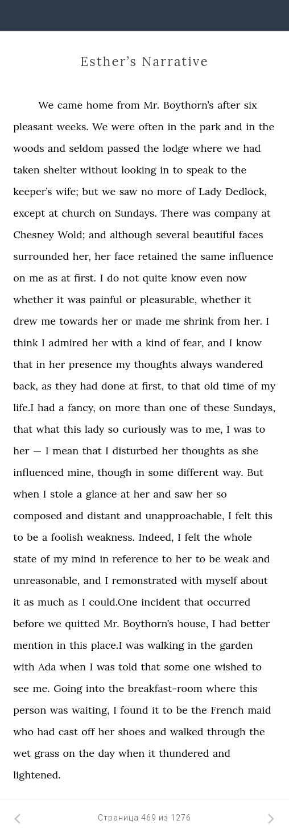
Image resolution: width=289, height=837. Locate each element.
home (99, 104)
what (48, 429)
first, (153, 385)
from (128, 104)
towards (79, 321)
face (124, 256)
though (114, 472)
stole (61, 493)
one (178, 407)
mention (33, 645)
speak (200, 169)
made (148, 321)
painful (105, 299)
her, (82, 256)
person (29, 709)
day (106, 753)
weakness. (110, 537)
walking (165, 645)
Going (67, 688)
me (36, 277)
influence (251, 256)
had (252, 148)
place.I (106, 645)
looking (138, 169)
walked (186, 731)
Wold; (71, 234)
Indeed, (156, 537)
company (236, 212)
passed (123, 148)
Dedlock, (246, 191)
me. (40, 688)
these (217, 407)
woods (28, 148)
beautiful (214, 234)
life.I (23, 407)
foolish (67, 537)
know (183, 277)
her (102, 256)
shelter (59, 169)
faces (251, 234)
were (123, 126)
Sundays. (136, 212)
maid (259, 709)
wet (22, 753)
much (51, 601)
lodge (176, 148)
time (233, 385)
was (201, 212)
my (123, 364)
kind (156, 342)
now (236, 277)
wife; (67, 191)
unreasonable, (46, 580)
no (147, 191)
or (131, 299)
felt (243, 515)
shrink (199, 321)
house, (193, 623)
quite (155, 277)
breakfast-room (165, 688)
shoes (131, 731)
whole (238, 537)
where (207, 148)
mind (84, 558)
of (190, 191)
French (226, 709)
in (171, 126)
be (32, 537)
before (28, 623)
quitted (82, 623)
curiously (144, 429)
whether (33, 299)
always (196, 364)
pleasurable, (168, 299)
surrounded (41, 256)
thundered (184, 753)
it (60, 299)
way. (232, 472)
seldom (86, 148)
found (134, 709)
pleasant (33, 126)
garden (236, 645)
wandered (239, 364)
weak (236, 558)
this (72, 429)
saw (128, 191)
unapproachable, (184, 515)
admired (68, 342)
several (172, 234)
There (174, 212)
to (178, 169)
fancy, (82, 407)
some (161, 472)
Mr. (151, 104)
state (24, 558)
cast (68, 731)
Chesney (33, 234)
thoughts (155, 364)
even (211, 277)
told (127, 666)
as (53, 277)
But (255, 472)
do (113, 277)
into (95, 688)
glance (101, 493)
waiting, (90, 709)
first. (85, 277)
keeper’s (32, 191)
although (131, 234)
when (26, 493)
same (213, 256)
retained (157, 256)
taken (26, 169)
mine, (81, 472)
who (23, 731)
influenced (38, 472)
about (254, 580)
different (198, 472)
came (70, 104)
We (45, 104)
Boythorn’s (188, 104)
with (122, 342)
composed (37, 515)
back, (25, 385)
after (228, 104)
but (90, 191)
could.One (113, 601)
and (233, 126)
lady (94, 429)
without (99, 169)
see (21, 688)
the (188, 126)
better (255, 623)
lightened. (36, 774)
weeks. (73, 126)
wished (231, 666)
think (25, 342)
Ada (47, 666)
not (131, 277)
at (53, 212)
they (65, 385)
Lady (210, 191)
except (29, 212)
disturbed (136, 450)
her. (253, 321)
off (87, 731)
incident (160, 601)
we (233, 148)
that (22, 364)
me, (213, 429)
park (210, 126)
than (155, 407)
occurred (228, 601)
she (250, 450)
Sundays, (254, 407)
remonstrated (144, 580)
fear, (193, 342)
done (113, 385)
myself (221, 580)
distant (103, 515)
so (113, 429)
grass (47, 753)
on (105, 212)
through (226, 731)
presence (90, 364)
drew (25, 321)
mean (65, 450)
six (250, 104)
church (78, 212)
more (169, 191)
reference (136, 558)
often (151, 126)
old (211, 385)
